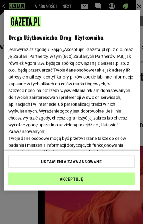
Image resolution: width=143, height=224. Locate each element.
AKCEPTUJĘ (71, 178)
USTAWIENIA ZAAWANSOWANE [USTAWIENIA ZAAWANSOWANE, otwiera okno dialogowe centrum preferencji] (71, 161)
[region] (72, 100)
